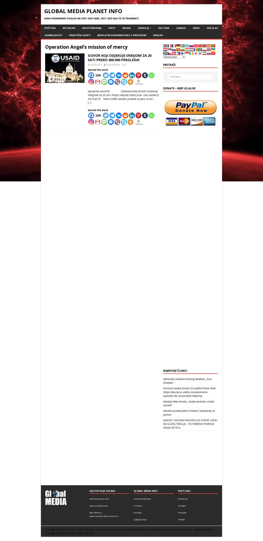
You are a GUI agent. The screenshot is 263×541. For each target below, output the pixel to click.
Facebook (183, 498)
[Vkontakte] (119, 75)
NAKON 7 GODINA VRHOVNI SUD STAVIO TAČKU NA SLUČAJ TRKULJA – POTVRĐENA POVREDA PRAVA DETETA (190, 424)
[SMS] (104, 82)
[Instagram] (91, 82)
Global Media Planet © (82, 533)
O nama (138, 505)
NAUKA (126, 28)
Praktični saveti (80, 35)
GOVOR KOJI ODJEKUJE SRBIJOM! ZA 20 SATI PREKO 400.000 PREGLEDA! (119, 57)
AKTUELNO (69, 28)
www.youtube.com (98, 505)
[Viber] (117, 82)
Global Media (113, 64)
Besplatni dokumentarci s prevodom (121, 35)
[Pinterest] (138, 75)
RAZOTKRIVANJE (91, 28)
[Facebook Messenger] (111, 82)
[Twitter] (106, 75)
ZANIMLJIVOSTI (53, 35)
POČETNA (50, 28)
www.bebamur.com (99, 498)
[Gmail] (98, 82)
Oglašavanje (140, 519)
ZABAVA (181, 28)
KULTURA (163, 28)
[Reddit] (125, 75)
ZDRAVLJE (143, 28)
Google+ (182, 505)
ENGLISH (158, 35)
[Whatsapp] (151, 75)
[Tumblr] (145, 75)
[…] (89, 102)
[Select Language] (174, 57)
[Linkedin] (132, 75)
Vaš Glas (212, 28)
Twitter (181, 519)
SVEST (112, 28)
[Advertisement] (190, 151)
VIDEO (196, 28)
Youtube (182, 512)
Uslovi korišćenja (142, 498)
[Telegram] (112, 75)
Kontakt (138, 512)
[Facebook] (95, 75)
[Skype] (124, 82)
